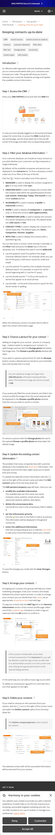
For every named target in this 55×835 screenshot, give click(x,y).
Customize (40, 820)
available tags (17, 610)
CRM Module (8, 24)
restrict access (17, 39)
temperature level (21, 600)
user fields (46, 529)
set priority (33, 49)
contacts (7, 44)
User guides (32, 21)
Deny (15, 820)
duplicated (33, 466)
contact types (9, 55)
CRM (5, 39)
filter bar (7, 49)
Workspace (17, 21)
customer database (22, 44)
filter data (37, 44)
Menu (37, 11)
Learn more (19, 813)
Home (5, 21)
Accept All (27, 829)
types (39, 597)
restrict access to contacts (37, 39)
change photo (19, 49)
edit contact (22, 55)
